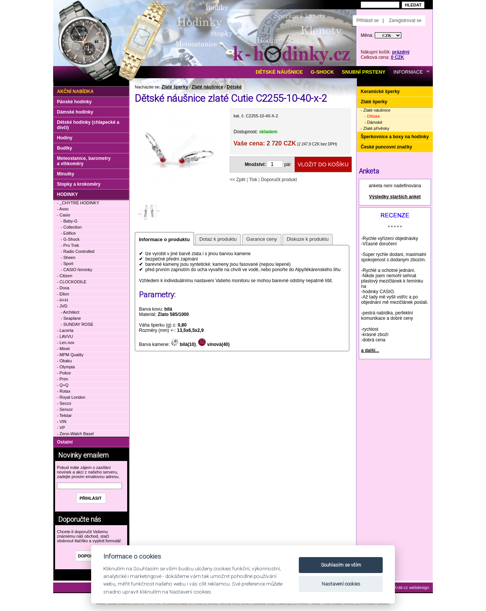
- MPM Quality (70, 354)
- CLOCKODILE (72, 281)
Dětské (234, 87)
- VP (61, 427)
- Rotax (63, 391)
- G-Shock (70, 239)
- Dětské (372, 116)
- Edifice (68, 233)
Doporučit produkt (279, 179)
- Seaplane (71, 318)
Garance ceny (261, 239)
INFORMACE (408, 72)
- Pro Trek (70, 245)
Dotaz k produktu (218, 239)
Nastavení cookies (341, 584)
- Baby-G (69, 221)
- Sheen (68, 257)
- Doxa (63, 288)
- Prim (62, 379)
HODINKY (67, 194)
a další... (370, 350)
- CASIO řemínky (76, 269)
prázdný (401, 52)
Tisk (253, 179)
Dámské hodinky (75, 112)
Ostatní (65, 442)
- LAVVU (65, 336)
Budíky (64, 148)
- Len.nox (65, 342)
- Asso (63, 209)
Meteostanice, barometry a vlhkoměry (83, 161)
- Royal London (71, 397)
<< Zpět (237, 179)
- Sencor (65, 409)
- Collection (71, 227)
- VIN (61, 421)
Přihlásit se (368, 20)
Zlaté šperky (174, 87)
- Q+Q (62, 385)
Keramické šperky (380, 91)
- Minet (63, 348)
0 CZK (397, 57)
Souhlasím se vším (341, 565)
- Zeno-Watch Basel (75, 433)
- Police (64, 373)
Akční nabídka (75, 91)
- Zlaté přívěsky (375, 128)
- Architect (70, 312)
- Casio (63, 215)
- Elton (63, 294)
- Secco (64, 403)
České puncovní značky (386, 147)
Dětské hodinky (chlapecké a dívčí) (88, 125)
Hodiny (65, 138)
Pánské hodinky (74, 101)
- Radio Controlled (78, 251)
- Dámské (373, 122)
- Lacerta (65, 330)
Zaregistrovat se (405, 20)
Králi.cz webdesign (411, 587)
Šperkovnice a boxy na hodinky (395, 136)
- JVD (62, 306)
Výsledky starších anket (395, 196)
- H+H (62, 300)
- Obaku (64, 360)
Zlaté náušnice (207, 87)
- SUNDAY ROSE (77, 324)
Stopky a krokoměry (79, 184)
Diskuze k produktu (308, 239)
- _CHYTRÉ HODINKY (78, 203)
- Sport (67, 263)
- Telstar (64, 415)
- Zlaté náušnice (375, 110)
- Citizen (64, 275)
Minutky (65, 174)
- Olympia (66, 367)
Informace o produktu (164, 239)
